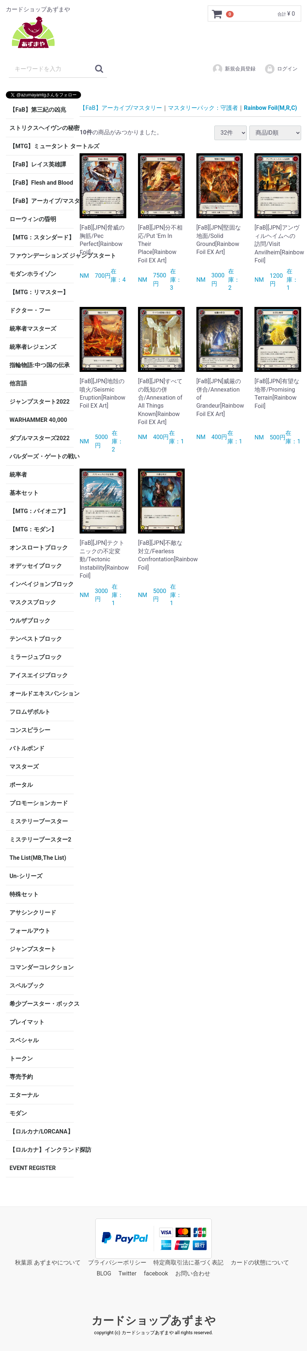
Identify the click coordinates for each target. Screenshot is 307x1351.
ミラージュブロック (35, 657)
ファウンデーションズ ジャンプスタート (41, 255)
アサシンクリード (32, 912)
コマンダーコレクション (41, 967)
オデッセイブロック (35, 565)
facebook (156, 1273)
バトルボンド (27, 748)
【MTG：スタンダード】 (41, 237)
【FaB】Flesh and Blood (41, 182)
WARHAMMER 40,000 (38, 419)
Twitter (128, 1273)
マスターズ (24, 766)
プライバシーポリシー (117, 1262)
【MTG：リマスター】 (39, 292)
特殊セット (24, 894)
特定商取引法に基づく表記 (188, 1262)
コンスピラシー (29, 730)
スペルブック (27, 985)
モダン (18, 1113)
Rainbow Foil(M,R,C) (270, 107)
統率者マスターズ (32, 328)
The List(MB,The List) (37, 857)
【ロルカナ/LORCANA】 (41, 1131)
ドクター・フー (29, 310)
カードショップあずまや (154, 1320)
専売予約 (21, 1076)
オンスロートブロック (38, 547)
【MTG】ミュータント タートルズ (41, 146)
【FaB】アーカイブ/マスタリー (41, 200)
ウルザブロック (29, 620)
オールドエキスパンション (41, 693)
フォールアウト (29, 930)
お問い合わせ (192, 1273)
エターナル (24, 1095)
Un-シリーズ (25, 876)
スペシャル (24, 1040)
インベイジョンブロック (41, 584)
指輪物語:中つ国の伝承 (39, 365)
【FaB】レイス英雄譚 (37, 164)
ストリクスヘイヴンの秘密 (41, 127)
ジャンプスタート (32, 949)
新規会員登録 (234, 68)
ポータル (21, 784)
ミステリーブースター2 (40, 839)
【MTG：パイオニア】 (39, 511)
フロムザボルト (29, 711)
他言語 (18, 383)
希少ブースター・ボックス (41, 1003)
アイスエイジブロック (38, 675)
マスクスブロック (32, 602)
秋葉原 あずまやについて (48, 1262)
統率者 (18, 474)
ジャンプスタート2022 (39, 401)
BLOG (104, 1273)
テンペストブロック (35, 638)
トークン (21, 1058)
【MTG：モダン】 (33, 529)
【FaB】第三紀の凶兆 (37, 109)
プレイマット (27, 1022)
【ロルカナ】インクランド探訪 (41, 1149)
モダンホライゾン (32, 273)
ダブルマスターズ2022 (39, 438)
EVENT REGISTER (32, 1168)
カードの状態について (260, 1262)
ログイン (281, 68)
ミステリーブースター (38, 821)
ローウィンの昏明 (32, 219)
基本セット (24, 492)
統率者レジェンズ (32, 346)
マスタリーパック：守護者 (203, 107)
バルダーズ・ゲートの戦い (41, 456)
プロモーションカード (38, 803)
